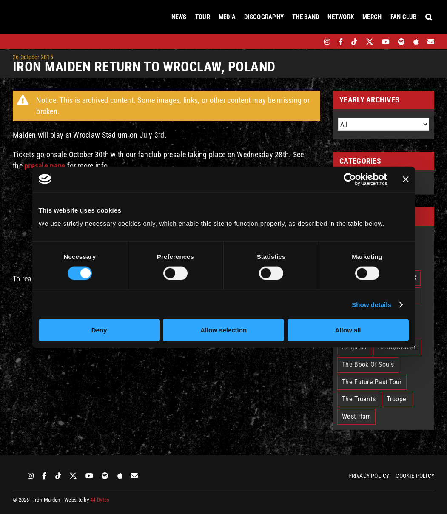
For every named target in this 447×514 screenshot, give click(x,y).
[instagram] (327, 41)
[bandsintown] (312, 41)
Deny (99, 330)
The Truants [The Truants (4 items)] (359, 399)
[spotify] (401, 41)
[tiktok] (354, 41)
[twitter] (369, 41)
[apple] (416, 41)
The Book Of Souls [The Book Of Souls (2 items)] (368, 365)
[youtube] (386, 41)
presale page (44, 165)
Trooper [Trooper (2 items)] (397, 399)
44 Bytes (99, 500)
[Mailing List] (430, 41)
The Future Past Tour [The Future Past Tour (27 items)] (371, 382)
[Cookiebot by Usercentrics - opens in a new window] (350, 179)
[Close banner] (406, 179)
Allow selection (223, 330)
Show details (371, 304)
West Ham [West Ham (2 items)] (356, 416)
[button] (428, 17)
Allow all (348, 330)
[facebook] (341, 41)
